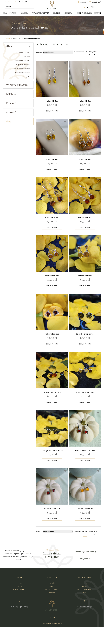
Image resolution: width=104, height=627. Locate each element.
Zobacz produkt (52, 111)
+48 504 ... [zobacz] (19, 604)
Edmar (7, 39)
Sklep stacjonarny (84, 13)
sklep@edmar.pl (84, 604)
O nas (5, 13)
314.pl (60, 622)
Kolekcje (56, 13)
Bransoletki (26, 56)
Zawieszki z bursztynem (22, 61)
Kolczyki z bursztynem (22, 52)
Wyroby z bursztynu (40, 13)
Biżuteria (24, 13)
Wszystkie (26, 77)
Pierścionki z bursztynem (21, 69)
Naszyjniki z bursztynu (22, 65)
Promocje (11, 103)
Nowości (12, 13)
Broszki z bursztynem (22, 73)
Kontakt (97, 13)
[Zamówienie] (58, 52)
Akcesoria (68, 13)
